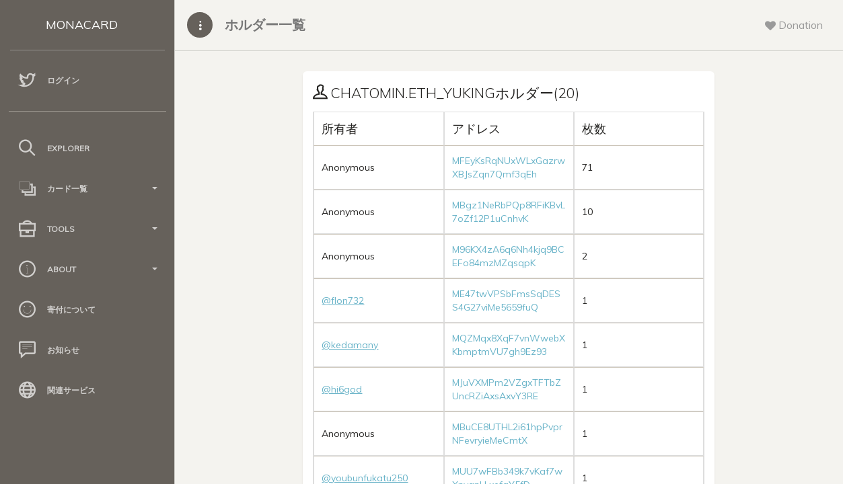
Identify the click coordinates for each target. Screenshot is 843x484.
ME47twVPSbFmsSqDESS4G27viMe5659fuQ (506, 300)
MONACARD (82, 24)
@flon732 (343, 300)
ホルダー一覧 (265, 24)
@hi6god (342, 389)
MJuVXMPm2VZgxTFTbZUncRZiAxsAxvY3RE (506, 389)
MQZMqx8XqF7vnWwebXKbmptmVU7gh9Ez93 (508, 345)
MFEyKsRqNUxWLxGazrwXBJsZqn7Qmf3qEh (508, 167)
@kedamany (350, 345)
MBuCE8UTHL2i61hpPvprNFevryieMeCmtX (507, 433)
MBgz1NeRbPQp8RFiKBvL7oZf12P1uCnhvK (508, 212)
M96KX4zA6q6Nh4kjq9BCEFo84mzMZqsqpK (508, 256)
